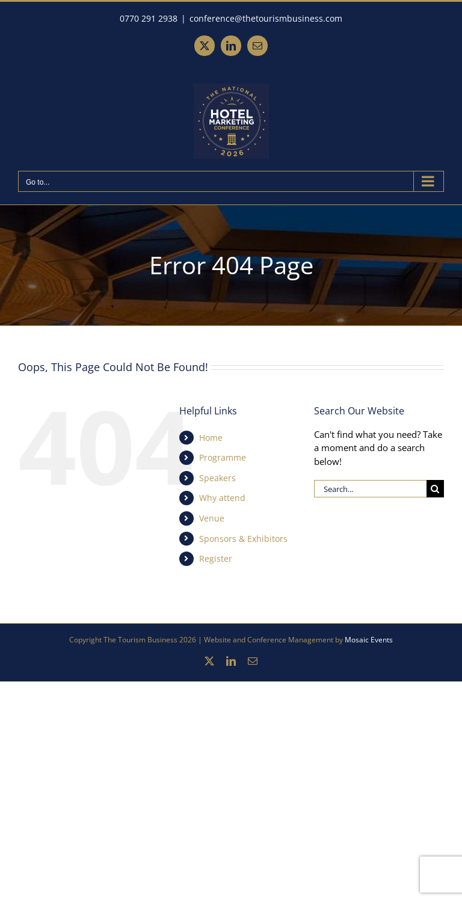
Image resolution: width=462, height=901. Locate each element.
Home (211, 437)
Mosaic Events (369, 640)
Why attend (222, 497)
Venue (211, 518)
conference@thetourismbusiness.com (265, 18)
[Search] (435, 488)
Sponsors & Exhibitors (243, 538)
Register (215, 558)
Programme (222, 457)
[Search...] (370, 488)
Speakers (217, 478)
